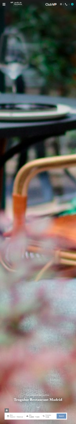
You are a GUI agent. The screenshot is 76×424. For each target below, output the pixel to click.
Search (61, 416)
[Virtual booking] (7, 410)
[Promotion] (50, 417)
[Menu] (4, 4)
